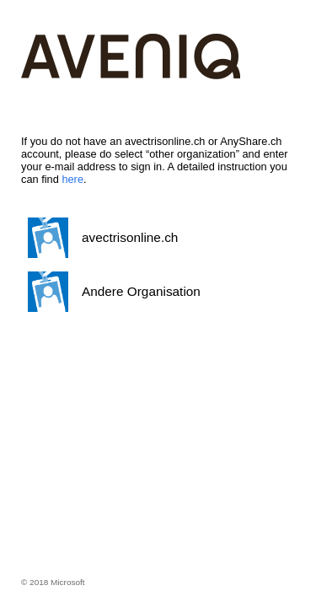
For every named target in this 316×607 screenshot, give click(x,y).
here (72, 179)
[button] (154, 238)
